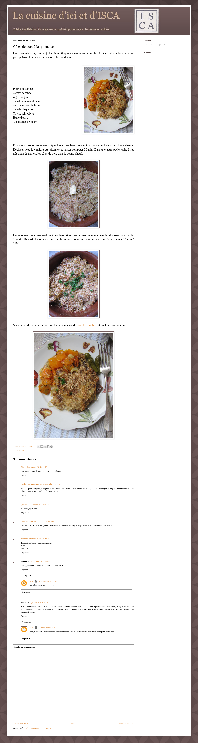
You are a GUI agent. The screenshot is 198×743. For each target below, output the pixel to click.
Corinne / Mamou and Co (31, 484)
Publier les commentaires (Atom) (38, 728)
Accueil (73, 723)
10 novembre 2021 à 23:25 (49, 581)
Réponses (27, 575)
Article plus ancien (125, 723)
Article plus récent (21, 723)
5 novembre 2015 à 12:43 (38, 504)
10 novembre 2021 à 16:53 (40, 561)
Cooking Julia (27, 521)
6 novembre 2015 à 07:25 (44, 521)
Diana (23, 467)
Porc (23, 450)
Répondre (25, 475)
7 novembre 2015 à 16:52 (39, 539)
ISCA (31, 581)
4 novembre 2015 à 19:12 (53, 484)
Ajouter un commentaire (24, 647)
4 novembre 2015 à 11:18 (37, 467)
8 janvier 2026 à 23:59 (47, 628)
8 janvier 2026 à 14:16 (39, 602)
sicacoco (24, 539)
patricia (24, 504)
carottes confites (87, 325)
